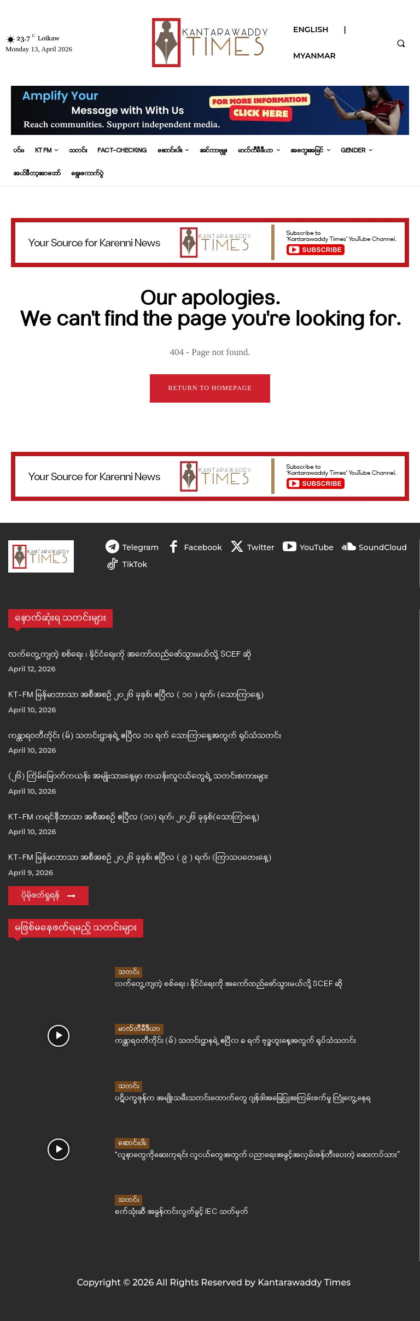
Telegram (140, 547)
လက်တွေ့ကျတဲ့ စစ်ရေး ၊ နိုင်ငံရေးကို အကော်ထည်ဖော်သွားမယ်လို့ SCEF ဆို (129, 654)
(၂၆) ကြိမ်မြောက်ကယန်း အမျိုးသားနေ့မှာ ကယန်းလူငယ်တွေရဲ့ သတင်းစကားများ (138, 776)
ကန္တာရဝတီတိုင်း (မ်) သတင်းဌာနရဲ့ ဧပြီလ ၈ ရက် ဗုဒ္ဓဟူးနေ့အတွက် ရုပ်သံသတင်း (214, 1041)
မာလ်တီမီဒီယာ (139, 1029)
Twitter (260, 547)
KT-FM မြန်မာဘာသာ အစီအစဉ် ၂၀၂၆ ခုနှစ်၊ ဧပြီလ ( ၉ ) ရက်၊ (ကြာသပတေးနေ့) (139, 858)
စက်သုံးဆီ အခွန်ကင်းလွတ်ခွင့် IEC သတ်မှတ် (170, 1212)
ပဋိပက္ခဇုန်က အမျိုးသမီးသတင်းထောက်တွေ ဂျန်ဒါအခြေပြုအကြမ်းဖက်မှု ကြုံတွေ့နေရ (221, 1098)
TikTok (134, 564)
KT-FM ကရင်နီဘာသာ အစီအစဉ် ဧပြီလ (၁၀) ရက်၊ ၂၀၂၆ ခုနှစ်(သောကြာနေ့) (133, 817)
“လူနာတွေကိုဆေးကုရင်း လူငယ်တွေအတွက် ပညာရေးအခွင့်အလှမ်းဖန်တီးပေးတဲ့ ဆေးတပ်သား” (232, 1155)
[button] (401, 43)
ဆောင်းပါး (132, 1144)
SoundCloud (382, 547)
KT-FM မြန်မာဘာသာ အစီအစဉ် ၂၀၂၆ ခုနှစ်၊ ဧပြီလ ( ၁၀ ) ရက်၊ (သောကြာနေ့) (136, 695)
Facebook (202, 547)
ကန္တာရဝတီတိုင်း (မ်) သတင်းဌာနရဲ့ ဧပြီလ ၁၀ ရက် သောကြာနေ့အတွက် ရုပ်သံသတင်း (144, 735)
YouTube (316, 547)
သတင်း (128, 973)
